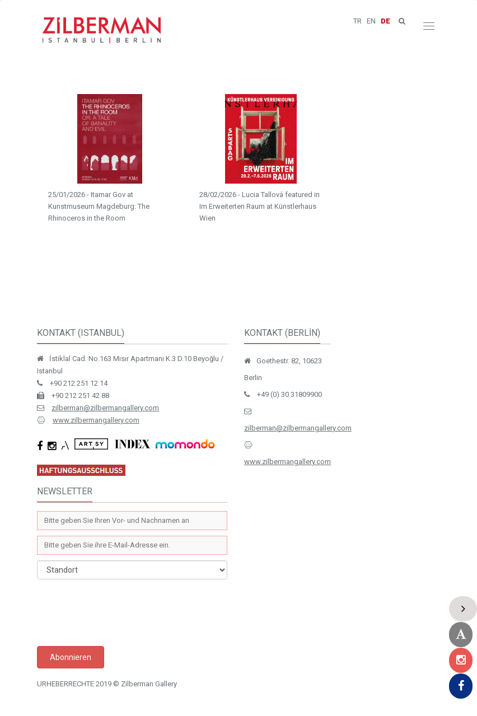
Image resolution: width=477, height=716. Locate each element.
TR (357, 21)
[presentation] (122, 612)
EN (371, 21)
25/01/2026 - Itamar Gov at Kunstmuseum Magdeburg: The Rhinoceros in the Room (98, 206)
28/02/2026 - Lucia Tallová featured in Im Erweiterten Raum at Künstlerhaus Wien (259, 206)
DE (385, 21)
